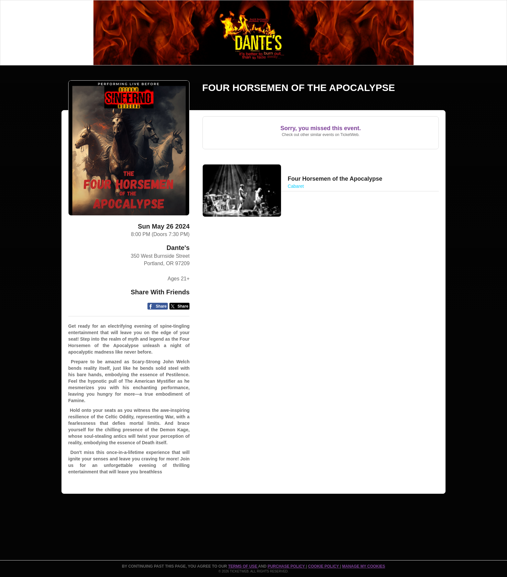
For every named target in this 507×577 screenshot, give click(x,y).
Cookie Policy (324, 566)
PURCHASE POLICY (287, 566)
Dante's (178, 247)
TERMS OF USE (243, 566)
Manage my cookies (363, 566)
